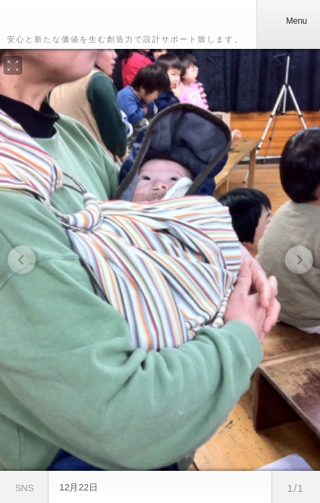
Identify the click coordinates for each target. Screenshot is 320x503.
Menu (287, 21)
